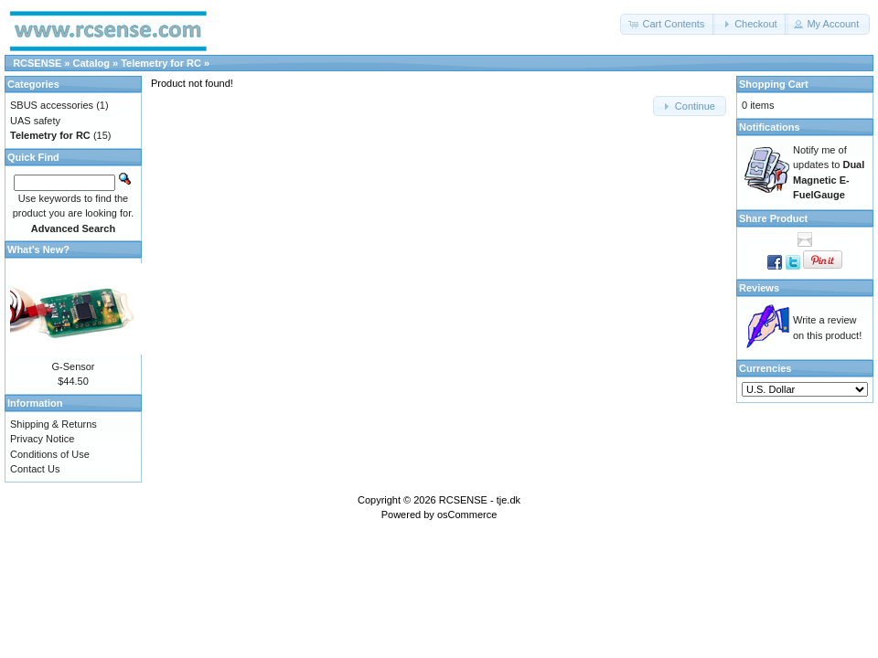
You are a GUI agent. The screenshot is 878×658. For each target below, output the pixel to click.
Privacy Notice (42, 438)
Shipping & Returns (53, 424)
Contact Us (34, 468)
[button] (667, 24)
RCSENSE (37, 63)
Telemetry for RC (161, 63)
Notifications (769, 127)
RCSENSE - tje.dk (479, 499)
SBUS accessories (51, 105)
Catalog (91, 63)
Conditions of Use (50, 454)
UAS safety (35, 120)
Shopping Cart (773, 84)
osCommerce (467, 514)
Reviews (759, 287)
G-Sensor (72, 366)
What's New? (38, 249)
